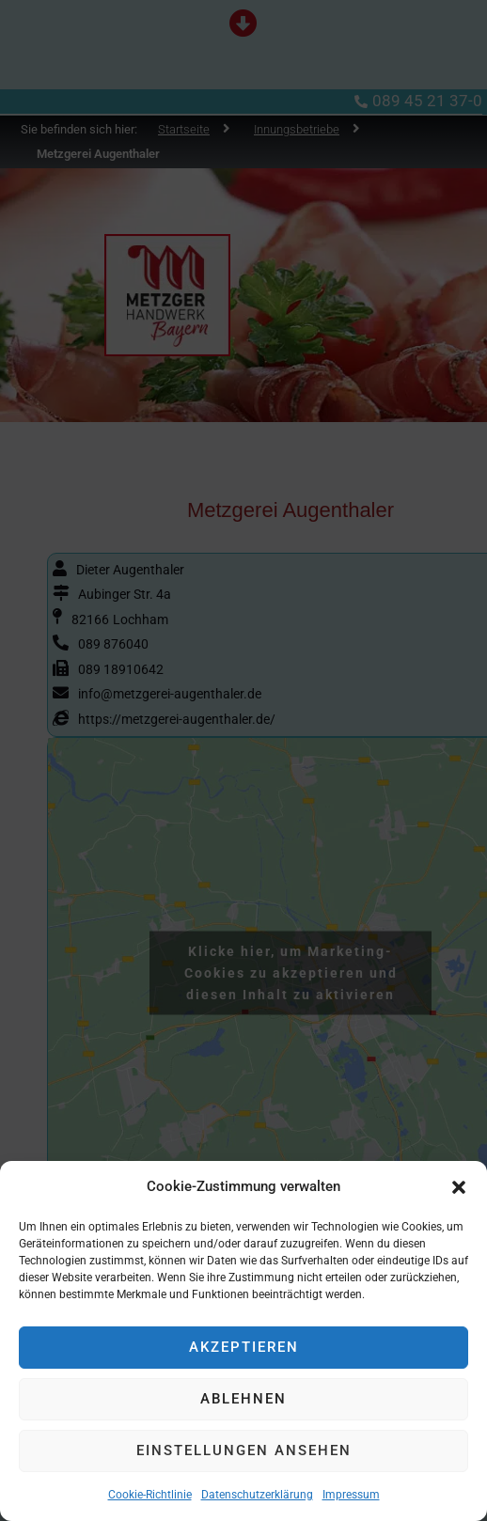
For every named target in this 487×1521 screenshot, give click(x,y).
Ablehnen (243, 1398)
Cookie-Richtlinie (150, 1494)
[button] (458, 1187)
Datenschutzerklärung (257, 1494)
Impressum (351, 1494)
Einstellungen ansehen (244, 1450)
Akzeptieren (244, 1347)
